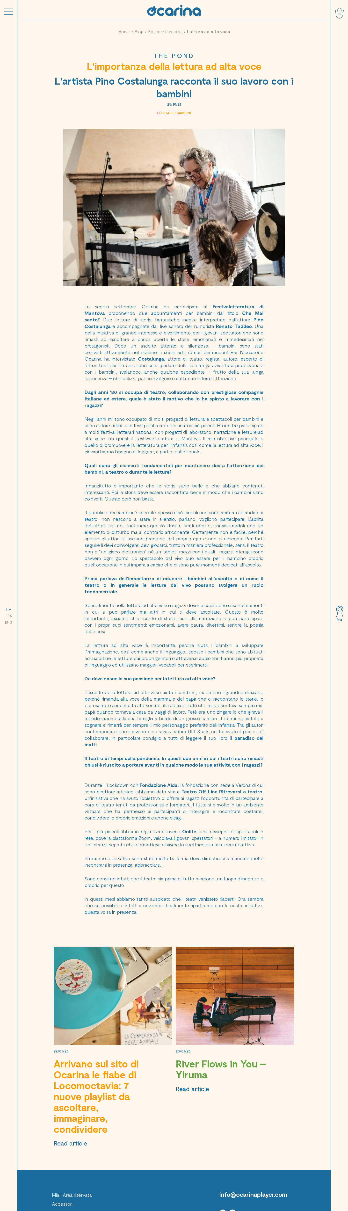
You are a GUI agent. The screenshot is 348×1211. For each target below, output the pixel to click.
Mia (339, 620)
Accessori (62, 1204)
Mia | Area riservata (72, 1195)
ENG (8, 622)
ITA (8, 609)
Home (124, 31)
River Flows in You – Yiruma (221, 1069)
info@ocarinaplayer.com (253, 1194)
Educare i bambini (165, 31)
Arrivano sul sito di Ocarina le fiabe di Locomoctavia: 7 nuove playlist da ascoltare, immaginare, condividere (96, 1096)
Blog (139, 31)
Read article (70, 1143)
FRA (9, 616)
